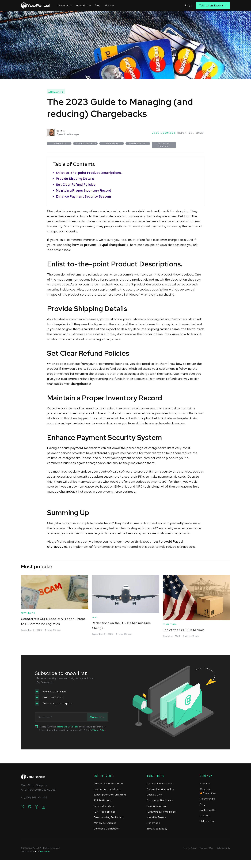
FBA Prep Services (105, 811)
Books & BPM (154, 794)
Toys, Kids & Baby (157, 828)
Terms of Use (206, 848)
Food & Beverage (157, 806)
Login (188, 5)
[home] (35, 5)
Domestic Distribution (106, 828)
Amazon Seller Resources (109, 783)
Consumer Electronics (160, 800)
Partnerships (207, 798)
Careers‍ (208, 790)
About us (205, 783)
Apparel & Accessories (160, 783)
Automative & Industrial (161, 789)
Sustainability (208, 810)
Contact (205, 815)
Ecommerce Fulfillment (107, 789)
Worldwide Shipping (105, 822)
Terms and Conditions (67, 726)
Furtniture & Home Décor (162, 811)
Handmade (153, 822)
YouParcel (45, 851)
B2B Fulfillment (102, 800)
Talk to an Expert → (213, 5)
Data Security (223, 848)
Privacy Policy (99, 730)
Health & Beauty (156, 817)
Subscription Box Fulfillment (110, 794)
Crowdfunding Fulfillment (109, 817)
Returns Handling (104, 806)
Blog (98, 5)
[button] (65, 5)
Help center (207, 821)
